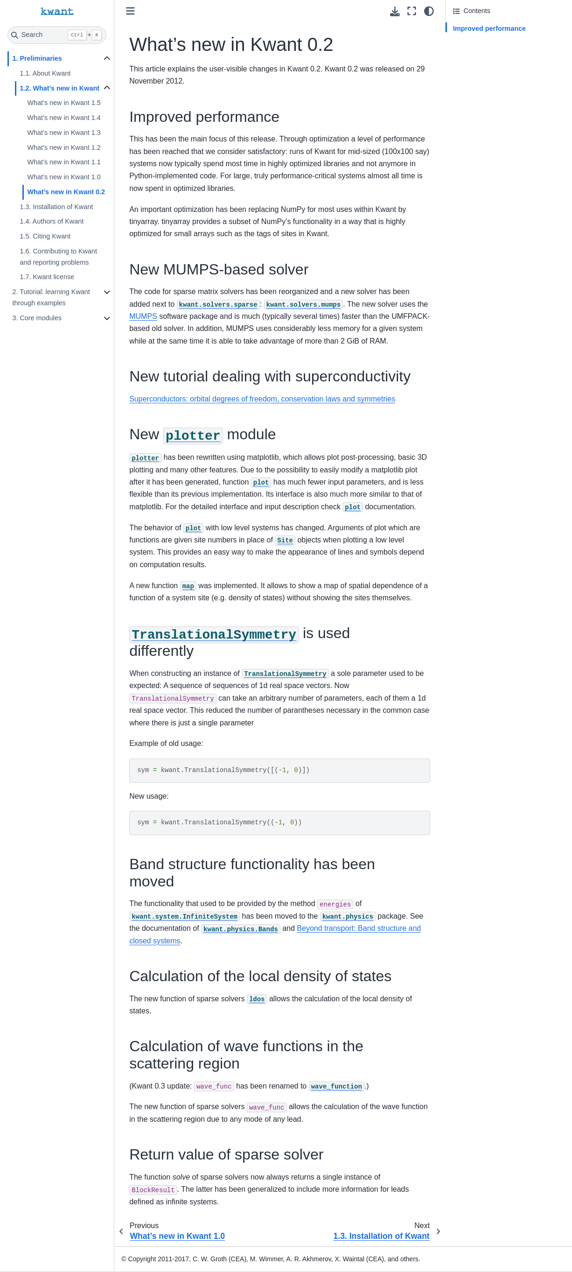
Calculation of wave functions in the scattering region (505, 169)
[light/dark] (429, 11)
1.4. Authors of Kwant (52, 221)
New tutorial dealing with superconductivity (489, 60)
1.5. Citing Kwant (45, 236)
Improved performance (489, 28)
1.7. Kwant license (47, 277)
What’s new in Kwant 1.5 (63, 102)
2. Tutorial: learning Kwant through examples (51, 297)
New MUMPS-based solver (493, 41)
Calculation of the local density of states (502, 145)
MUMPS (143, 316)
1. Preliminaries (37, 58)
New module (487, 79)
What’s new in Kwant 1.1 (63, 162)
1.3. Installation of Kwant (56, 207)
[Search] (56, 35)
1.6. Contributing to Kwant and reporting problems (58, 256)
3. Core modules (37, 318)
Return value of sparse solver (496, 187)
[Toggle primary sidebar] (130, 11)
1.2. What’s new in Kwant (59, 88)
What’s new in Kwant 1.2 (63, 147)
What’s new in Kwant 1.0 (63, 177)
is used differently (504, 97)
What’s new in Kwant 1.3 (63, 132)
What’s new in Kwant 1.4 (63, 117)
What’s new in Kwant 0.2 (66, 192)
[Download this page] (395, 11)
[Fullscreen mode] (411, 11)
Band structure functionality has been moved (508, 121)
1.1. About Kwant (45, 73)
